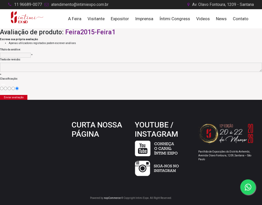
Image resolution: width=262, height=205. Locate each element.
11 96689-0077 (28, 4)
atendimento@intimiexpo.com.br (79, 4)
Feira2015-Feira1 (90, 32)
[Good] (13, 88)
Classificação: (9, 78)
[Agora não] (5, 88)
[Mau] (1, 88)
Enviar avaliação (14, 97)
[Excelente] (17, 88)
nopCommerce (112, 198)
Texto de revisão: (10, 59)
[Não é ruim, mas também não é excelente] (9, 88)
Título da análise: (10, 49)
